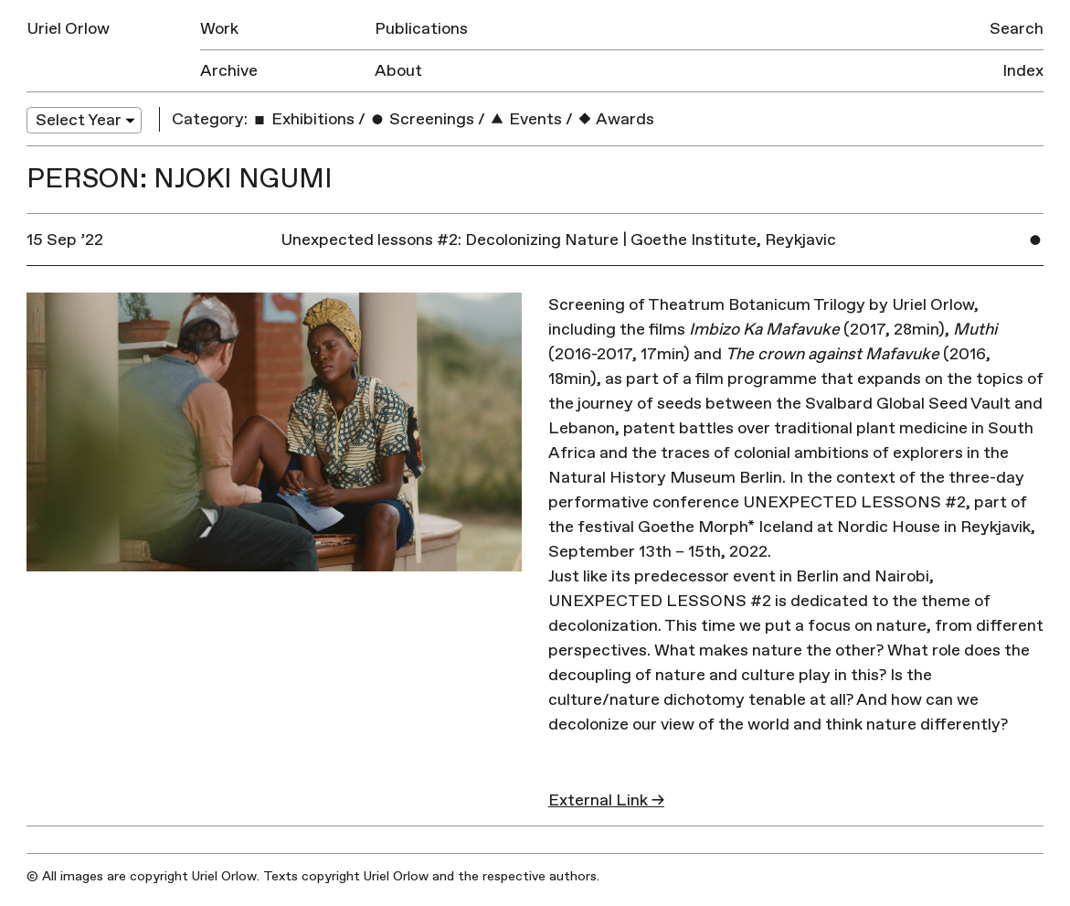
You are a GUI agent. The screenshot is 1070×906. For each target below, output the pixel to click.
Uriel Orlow (68, 28)
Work (219, 28)
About (398, 70)
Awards (615, 119)
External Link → (606, 800)
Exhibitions (303, 119)
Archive (229, 70)
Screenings (421, 119)
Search (1017, 28)
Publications (421, 28)
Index (1023, 70)
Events (525, 119)
